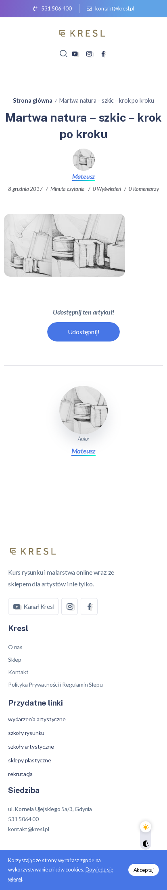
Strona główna (32, 100)
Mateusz (83, 176)
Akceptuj (144, 870)
